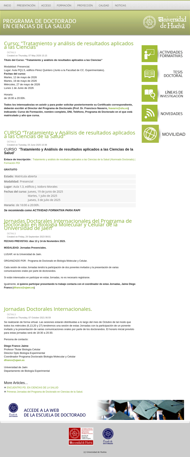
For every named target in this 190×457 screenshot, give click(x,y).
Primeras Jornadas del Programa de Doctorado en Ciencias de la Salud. (45, 391)
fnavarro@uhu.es (118, 108)
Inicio (7, 5)
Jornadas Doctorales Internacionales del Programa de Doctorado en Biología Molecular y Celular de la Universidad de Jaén (68, 224)
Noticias (120, 5)
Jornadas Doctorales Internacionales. (48, 308)
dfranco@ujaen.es (23, 287)
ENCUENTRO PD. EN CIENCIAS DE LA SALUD (32, 387)
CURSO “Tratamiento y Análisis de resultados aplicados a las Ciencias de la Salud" (69, 134)
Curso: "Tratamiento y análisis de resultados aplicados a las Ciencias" (68, 45)
